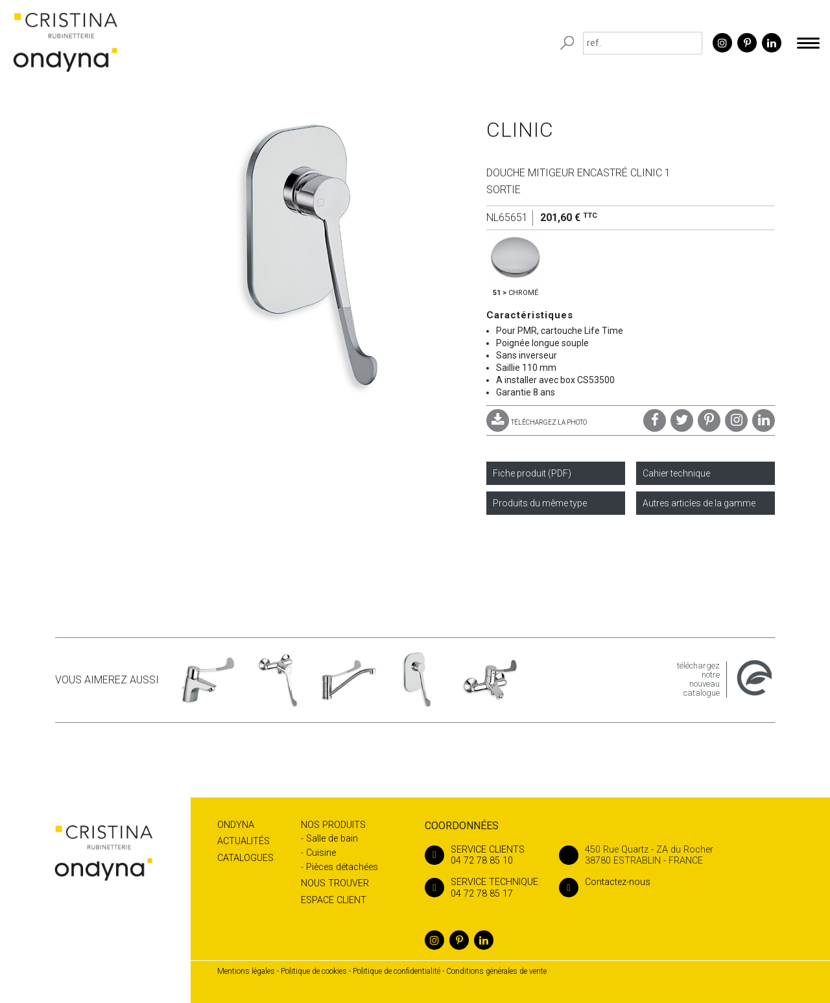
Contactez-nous (604, 882)
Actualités (243, 841)
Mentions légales (246, 971)
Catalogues (245, 858)
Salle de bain (332, 838)
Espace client (333, 900)
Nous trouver (335, 883)
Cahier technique (676, 473)
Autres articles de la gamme (699, 503)
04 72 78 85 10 (481, 855)
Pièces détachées (342, 867)
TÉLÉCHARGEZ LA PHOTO (536, 422)
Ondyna (235, 825)
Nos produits (333, 825)
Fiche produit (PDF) (532, 473)
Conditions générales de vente (496, 971)
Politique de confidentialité (396, 971)
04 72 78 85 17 (481, 888)
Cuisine (321, 852)
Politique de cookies (314, 971)
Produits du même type (540, 503)
